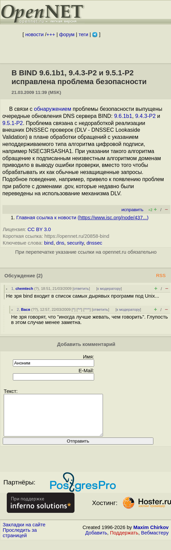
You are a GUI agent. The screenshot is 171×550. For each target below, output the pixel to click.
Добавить (96, 541)
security (75, 243)
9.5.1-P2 (12, 123)
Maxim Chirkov (151, 535)
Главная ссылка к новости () (82, 217)
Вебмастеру (155, 541)
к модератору (109, 288)
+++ (50, 34)
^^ (79, 309)
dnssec (94, 243)
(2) (40, 275)
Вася (25, 309)
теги (83, 34)
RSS (161, 275)
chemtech (24, 288)
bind (49, 243)
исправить (132, 209)
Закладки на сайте (24, 532)
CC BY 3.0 (39, 229)
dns (60, 243)
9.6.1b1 (123, 116)
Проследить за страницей (20, 540)
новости (34, 34)
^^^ (87, 309)
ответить (81, 288)
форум (66, 34)
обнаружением (52, 109)
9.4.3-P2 (145, 116)
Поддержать (124, 541)
